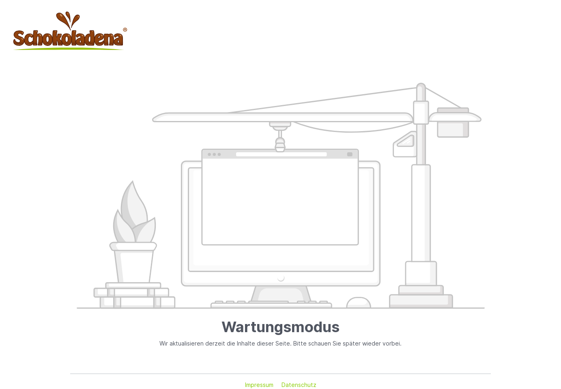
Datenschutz (299, 384)
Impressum (260, 384)
